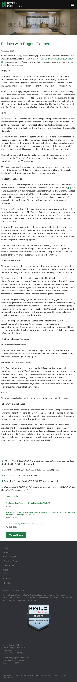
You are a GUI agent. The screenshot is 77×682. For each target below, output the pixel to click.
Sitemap (46, 675)
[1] (69, 187)
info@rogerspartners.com (19, 658)
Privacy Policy (53, 675)
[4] (55, 254)
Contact (7, 578)
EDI (5, 574)
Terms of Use (39, 675)
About (6, 552)
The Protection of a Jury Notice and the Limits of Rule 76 (28, 503)
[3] (2, 475)
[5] (2, 305)
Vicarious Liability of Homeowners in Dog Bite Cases (26, 524)
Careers (7, 569)
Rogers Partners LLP (14, 675)
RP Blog (7, 582)
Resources (8, 565)
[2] (25, 197)
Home (6, 547)
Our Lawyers (9, 556)
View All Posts (16, 535)
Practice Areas (10, 560)
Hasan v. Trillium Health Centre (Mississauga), (44, 58)
